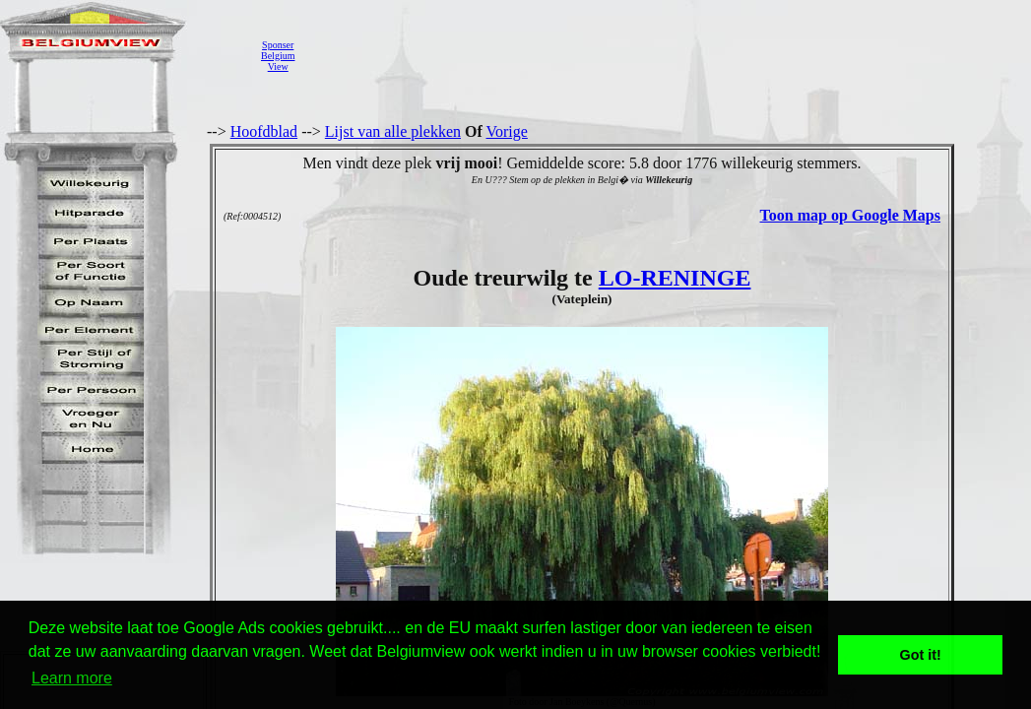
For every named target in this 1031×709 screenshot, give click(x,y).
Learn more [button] (72, 678)
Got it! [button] (920, 655)
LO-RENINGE (675, 277)
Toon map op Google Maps (850, 215)
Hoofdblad (263, 131)
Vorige (507, 131)
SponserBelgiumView (277, 55)
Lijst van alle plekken (393, 131)
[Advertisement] (664, 55)
